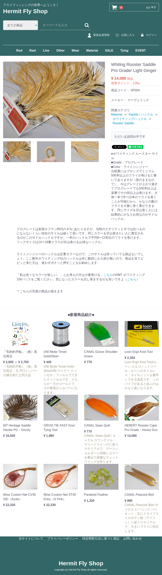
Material (92, 50)
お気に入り (124, 35)
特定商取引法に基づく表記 (100, 538)
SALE (109, 50)
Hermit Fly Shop (25, 11)
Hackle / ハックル (141, 114)
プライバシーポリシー (62, 538)
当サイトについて (31, 538)
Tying (124, 50)
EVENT (140, 50)
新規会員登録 (98, 35)
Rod (19, 50)
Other (60, 50)
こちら (108, 274)
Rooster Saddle (123, 123)
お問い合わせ (132, 538)
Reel (32, 50)
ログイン (148, 35)
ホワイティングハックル (130, 118)
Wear (75, 50)
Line (46, 50)
